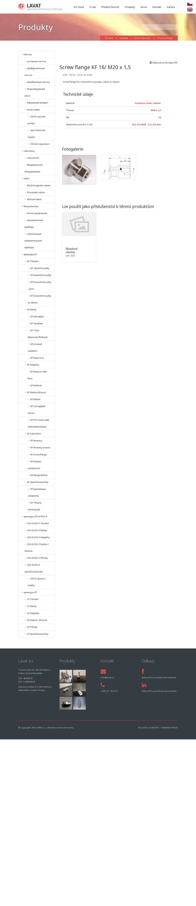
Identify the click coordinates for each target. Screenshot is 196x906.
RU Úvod (79, 7)
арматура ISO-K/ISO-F (35, 516)
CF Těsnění (32, 599)
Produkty (130, 7)
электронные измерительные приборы (33, 240)
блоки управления (37, 213)
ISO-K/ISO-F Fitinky (37, 530)
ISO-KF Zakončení (142, 38)
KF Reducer (36, 385)
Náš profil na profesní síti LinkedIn (159, 690)
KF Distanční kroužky (41, 275)
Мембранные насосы (38, 81)
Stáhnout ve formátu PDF (164, 62)
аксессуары (33, 109)
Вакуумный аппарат (37, 102)
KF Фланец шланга (40, 447)
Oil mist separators (40, 143)
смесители (33, 157)
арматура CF (30, 592)
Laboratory (29, 150)
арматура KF (30, 254)
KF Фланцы (36, 440)
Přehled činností (110, 7)
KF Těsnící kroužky (40, 268)
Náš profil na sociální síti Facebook (159, 677)
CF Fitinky (31, 606)
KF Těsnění (32, 261)
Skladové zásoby (71, 250)
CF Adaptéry (33, 613)
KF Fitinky (31, 309)
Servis (143, 7)
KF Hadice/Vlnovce (36, 392)
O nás (92, 7)
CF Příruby (32, 626)
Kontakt (156, 7)
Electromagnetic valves (39, 185)
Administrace (170, 727)
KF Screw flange (165, 38)
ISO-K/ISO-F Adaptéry (38, 537)
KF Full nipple (37, 316)
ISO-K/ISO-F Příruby (37, 557)
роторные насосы (36, 61)
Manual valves (34, 199)
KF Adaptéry (33, 364)
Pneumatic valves (36, 192)
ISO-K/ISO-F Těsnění (38, 523)
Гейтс (27, 178)
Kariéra (171, 7)
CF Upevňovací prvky (37, 633)
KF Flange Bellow (39, 475)
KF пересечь (37, 357)
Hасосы (28, 54)
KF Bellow (35, 399)
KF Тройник (37, 323)
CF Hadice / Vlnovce (37, 620)
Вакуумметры (31, 206)
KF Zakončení (34, 433)
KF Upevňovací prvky (37, 482)
